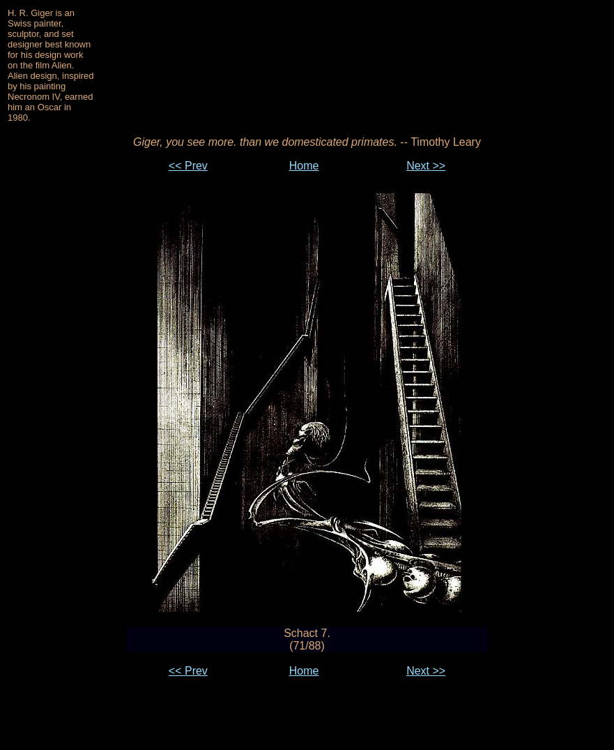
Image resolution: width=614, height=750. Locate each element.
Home (304, 166)
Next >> (425, 166)
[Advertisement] (352, 65)
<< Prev (188, 166)
